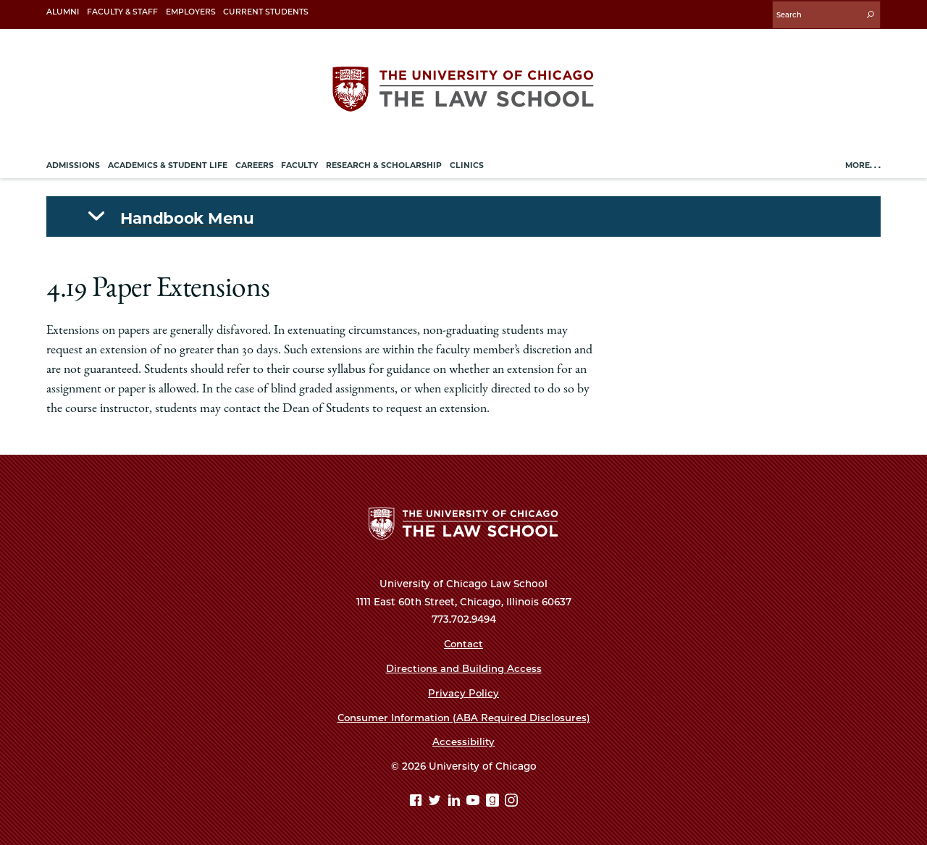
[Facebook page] (417, 799)
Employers (191, 12)
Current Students (266, 12)
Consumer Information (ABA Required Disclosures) (463, 715)
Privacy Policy (464, 691)
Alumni (62, 12)
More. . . (863, 163)
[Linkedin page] (456, 799)
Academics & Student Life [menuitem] (167, 163)
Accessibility (463, 740)
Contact (463, 642)
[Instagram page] (511, 799)
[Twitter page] (436, 799)
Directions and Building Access (463, 667)
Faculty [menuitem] (299, 163)
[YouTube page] (474, 799)
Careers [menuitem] (254, 163)
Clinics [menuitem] (467, 163)
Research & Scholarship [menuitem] (384, 163)
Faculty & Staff (122, 12)
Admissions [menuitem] (73, 163)
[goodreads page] (494, 799)
